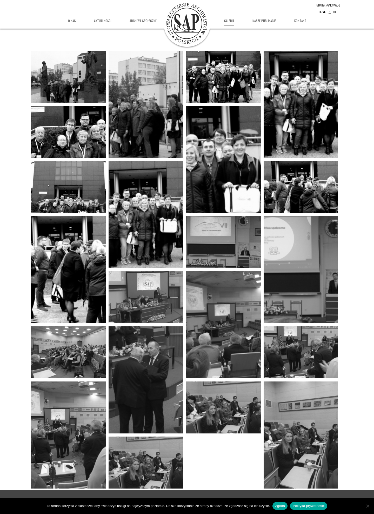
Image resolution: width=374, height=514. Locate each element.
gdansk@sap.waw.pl (328, 5)
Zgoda (280, 506)
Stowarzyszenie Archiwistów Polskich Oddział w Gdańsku (187, 23)
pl (330, 12)
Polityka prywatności (309, 506)
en (334, 12)
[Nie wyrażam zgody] (367, 506)
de (339, 12)
